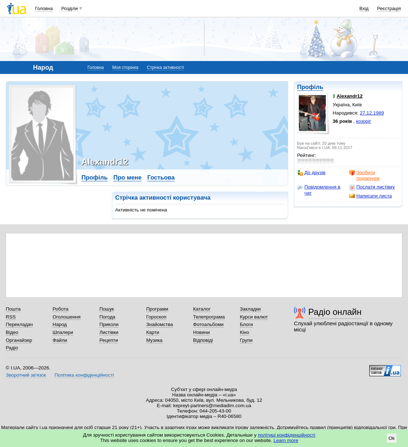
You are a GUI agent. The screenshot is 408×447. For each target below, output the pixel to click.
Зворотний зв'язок (26, 375)
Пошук (106, 309)
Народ (59, 324)
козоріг (363, 121)
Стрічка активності (165, 67)
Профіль (310, 87)
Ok (392, 438)
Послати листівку (372, 187)
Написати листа (370, 196)
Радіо (12, 347)
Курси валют (254, 317)
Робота (60, 309)
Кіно (244, 332)
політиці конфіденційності (286, 435)
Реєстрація (389, 8)
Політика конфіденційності (84, 375)
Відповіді (203, 340)
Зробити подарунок (364, 175)
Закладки (250, 309)
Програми (157, 309)
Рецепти (108, 340)
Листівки (108, 332)
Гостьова (160, 177)
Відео (12, 332)
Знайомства (159, 324)
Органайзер (19, 340)
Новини (201, 332)
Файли (59, 340)
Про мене (127, 177)
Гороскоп (156, 317)
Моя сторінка (125, 67)
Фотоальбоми (208, 324)
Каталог (202, 309)
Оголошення (66, 317)
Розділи (69, 8)
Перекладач (19, 324)
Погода (107, 317)
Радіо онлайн (335, 312)
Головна (44, 8)
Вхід (364, 8)
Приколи (108, 324)
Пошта (13, 309)
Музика (154, 340)
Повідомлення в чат (318, 189)
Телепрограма (209, 317)
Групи (246, 340)
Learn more (285, 440)
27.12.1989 (372, 113)
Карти (152, 332)
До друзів (311, 173)
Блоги (246, 324)
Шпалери (62, 332)
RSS (11, 317)
